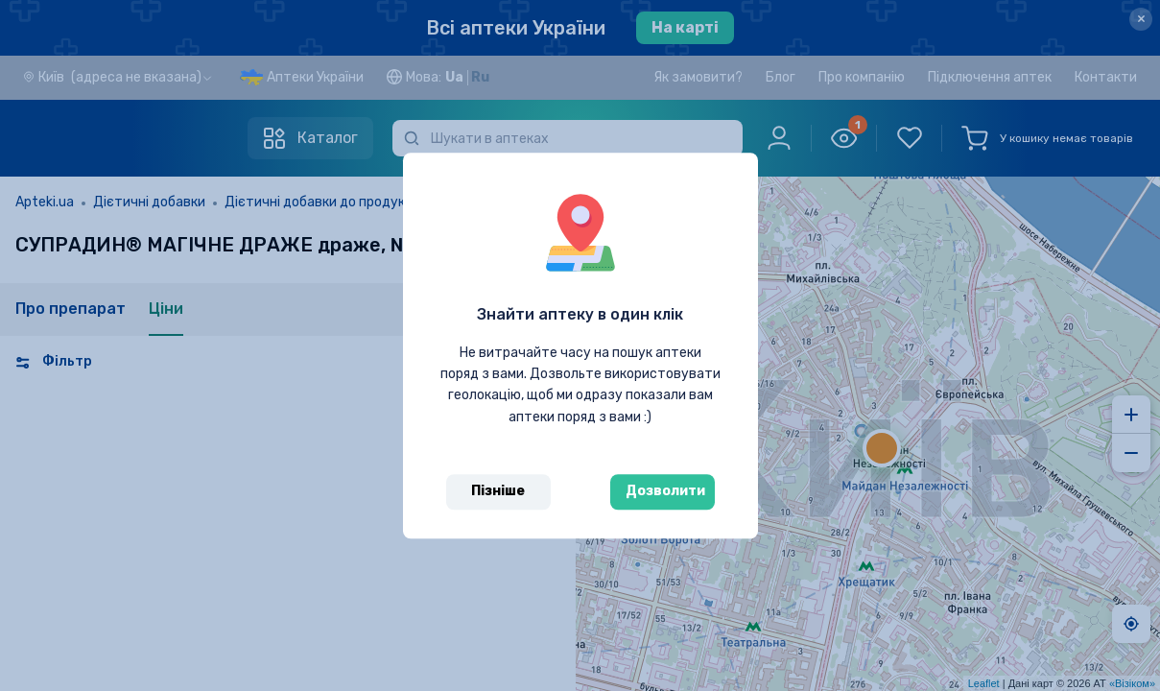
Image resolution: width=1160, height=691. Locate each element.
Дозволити (665, 491)
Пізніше (498, 491)
